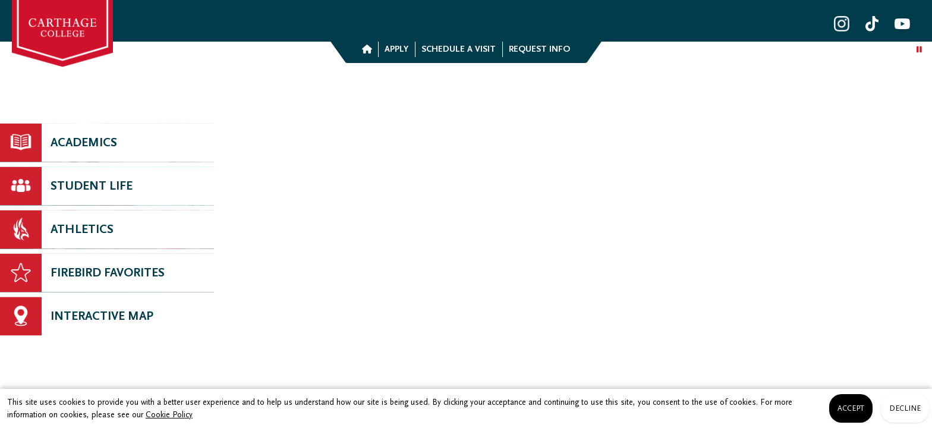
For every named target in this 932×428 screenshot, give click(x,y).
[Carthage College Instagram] (841, 23)
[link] (62, 33)
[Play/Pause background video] (919, 50)
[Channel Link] (107, 316)
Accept (850, 408)
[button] (366, 49)
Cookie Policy (169, 415)
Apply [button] (396, 49)
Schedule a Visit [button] (458, 49)
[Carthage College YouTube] (902, 23)
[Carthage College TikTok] (872, 23)
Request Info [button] (539, 49)
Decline (905, 408)
